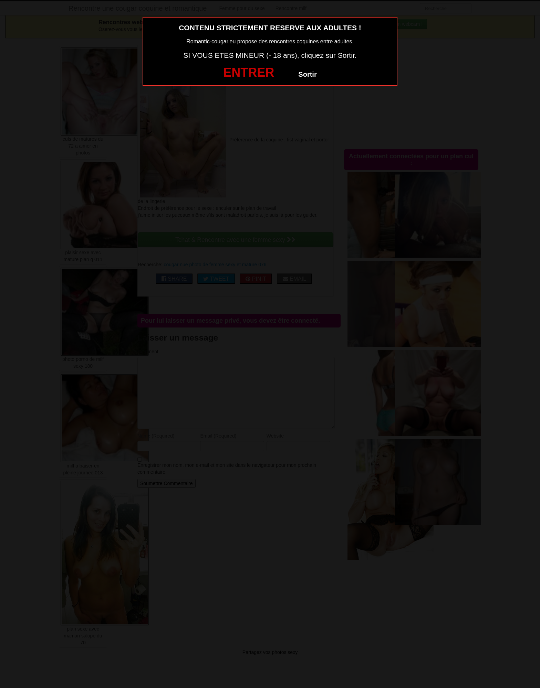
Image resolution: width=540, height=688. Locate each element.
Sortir (307, 74)
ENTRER (248, 72)
